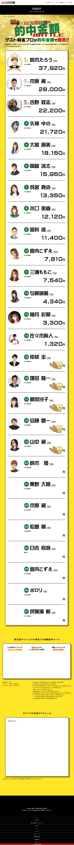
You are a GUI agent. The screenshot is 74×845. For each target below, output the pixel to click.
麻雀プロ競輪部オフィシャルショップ (37, 822)
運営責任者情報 (37, 836)
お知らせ (36, 825)
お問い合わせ (37, 842)
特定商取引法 (37, 839)
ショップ (53, 2)
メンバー (57, 2)
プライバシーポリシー (37, 833)
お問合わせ (71, 2)
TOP (45, 2)
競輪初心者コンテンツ (64, 2)
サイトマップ (37, 831)
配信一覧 (49, 2)
